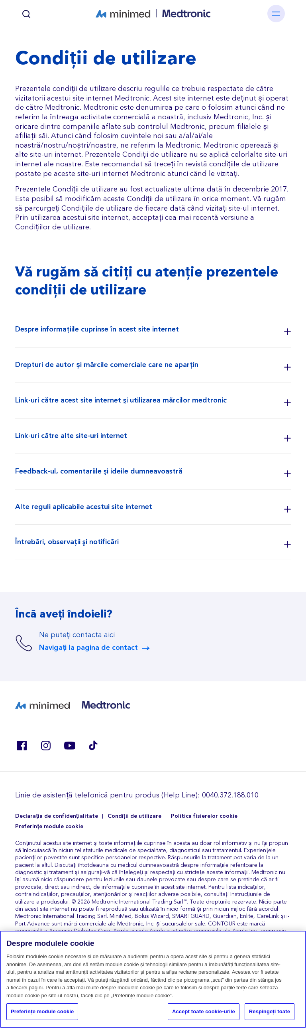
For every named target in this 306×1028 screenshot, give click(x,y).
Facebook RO (21, 745)
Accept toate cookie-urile (203, 1012)
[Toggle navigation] (276, 13)
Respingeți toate (269, 1012)
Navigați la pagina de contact (88, 648)
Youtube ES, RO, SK (69, 745)
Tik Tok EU (93, 745)
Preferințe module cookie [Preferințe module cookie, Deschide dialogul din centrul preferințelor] (42, 1012)
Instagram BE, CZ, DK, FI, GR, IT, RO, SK (45, 745)
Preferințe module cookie (49, 826)
